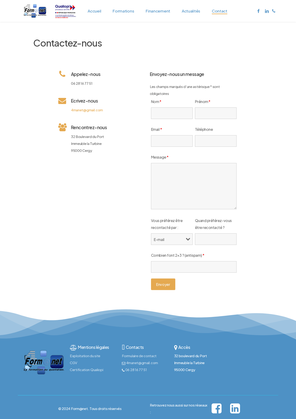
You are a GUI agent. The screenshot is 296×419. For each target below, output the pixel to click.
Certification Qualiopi (86, 369)
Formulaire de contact (139, 355)
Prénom (202, 101)
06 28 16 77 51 (136, 369)
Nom (156, 101)
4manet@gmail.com (87, 110)
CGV (73, 362)
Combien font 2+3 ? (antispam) (177, 255)
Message (160, 157)
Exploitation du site (85, 355)
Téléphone (204, 129)
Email (156, 129)
